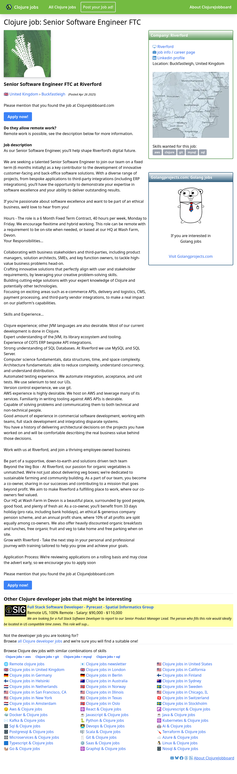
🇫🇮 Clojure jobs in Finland (179, 675)
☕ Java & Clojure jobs (176, 714)
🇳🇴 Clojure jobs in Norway (103, 686)
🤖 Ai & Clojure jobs (174, 726)
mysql (192, 152)
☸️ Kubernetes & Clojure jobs (182, 720)
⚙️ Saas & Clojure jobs (99, 743)
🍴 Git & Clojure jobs (98, 737)
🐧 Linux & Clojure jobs (177, 743)
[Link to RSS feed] (191, 758)
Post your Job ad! (98, 7)
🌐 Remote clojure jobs (24, 664)
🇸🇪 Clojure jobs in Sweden (179, 686)
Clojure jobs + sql (108, 657)
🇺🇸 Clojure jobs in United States (184, 664)
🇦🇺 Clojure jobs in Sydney (179, 680)
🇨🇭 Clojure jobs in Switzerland (183, 697)
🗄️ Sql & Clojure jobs (22, 726)
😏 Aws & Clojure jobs (23, 709)
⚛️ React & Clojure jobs (100, 709)
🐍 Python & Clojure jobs (102, 720)
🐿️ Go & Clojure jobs (22, 748)
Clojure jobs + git (47, 657)
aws (157, 152)
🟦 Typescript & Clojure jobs (28, 743)
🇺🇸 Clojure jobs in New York (28, 697)
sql (203, 152)
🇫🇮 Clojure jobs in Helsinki (27, 680)
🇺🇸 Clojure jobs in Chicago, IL (182, 692)
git (181, 152)
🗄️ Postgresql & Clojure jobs (29, 731)
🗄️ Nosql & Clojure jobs (177, 748)
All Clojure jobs (62, 7)
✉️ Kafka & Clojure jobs (24, 720)
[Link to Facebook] (181, 758)
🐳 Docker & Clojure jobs (25, 714)
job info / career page (174, 52)
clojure (169, 152)
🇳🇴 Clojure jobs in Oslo (100, 703)
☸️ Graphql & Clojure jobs (103, 748)
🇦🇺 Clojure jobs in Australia (103, 680)
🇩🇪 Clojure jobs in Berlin (101, 675)
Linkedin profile (169, 57)
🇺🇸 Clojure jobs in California (181, 669)
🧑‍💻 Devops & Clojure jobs (102, 726)
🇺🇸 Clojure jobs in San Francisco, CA (35, 692)
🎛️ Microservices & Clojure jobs (31, 737)
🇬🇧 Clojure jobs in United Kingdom (34, 669)
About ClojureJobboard (210, 7)
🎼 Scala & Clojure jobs (100, 731)
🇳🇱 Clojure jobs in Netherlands (30, 686)
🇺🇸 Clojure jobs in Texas (101, 697)
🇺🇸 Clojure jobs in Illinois (101, 692)
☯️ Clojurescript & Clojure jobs (183, 709)
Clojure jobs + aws (18, 657)
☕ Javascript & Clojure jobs (104, 714)
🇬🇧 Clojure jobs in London (103, 669)
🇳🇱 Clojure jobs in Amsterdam (30, 703)
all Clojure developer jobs (40, 641)
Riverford (163, 46)
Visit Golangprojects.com (191, 256)
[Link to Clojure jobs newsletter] (172, 758)
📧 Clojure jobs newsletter (103, 664)
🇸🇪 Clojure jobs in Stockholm (182, 703)
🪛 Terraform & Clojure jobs (181, 731)
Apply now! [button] (18, 116)
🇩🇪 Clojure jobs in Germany (28, 675)
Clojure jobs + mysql (78, 657)
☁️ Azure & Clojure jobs (177, 737)
